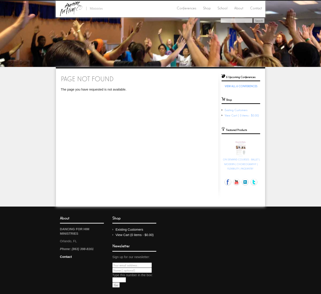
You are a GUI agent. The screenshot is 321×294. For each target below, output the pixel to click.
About (238, 7)
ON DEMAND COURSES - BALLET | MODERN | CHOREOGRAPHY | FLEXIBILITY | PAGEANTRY (241, 164)
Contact (256, 7)
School (223, 7)
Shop (207, 7)
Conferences (186, 7)
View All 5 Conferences (241, 86)
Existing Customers (236, 110)
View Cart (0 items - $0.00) (242, 115)
